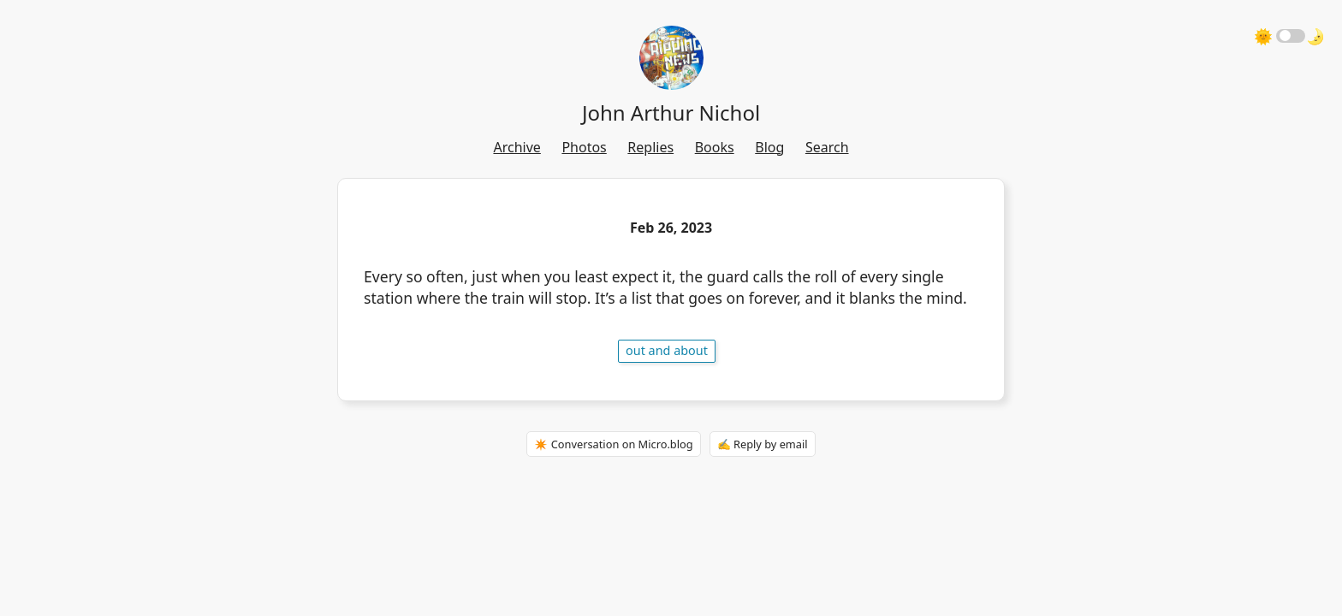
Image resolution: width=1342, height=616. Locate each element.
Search (827, 147)
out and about (667, 350)
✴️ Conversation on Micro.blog (613, 444)
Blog (769, 147)
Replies (650, 147)
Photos (583, 147)
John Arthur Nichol (671, 112)
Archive (516, 147)
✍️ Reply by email (762, 444)
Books (714, 147)
